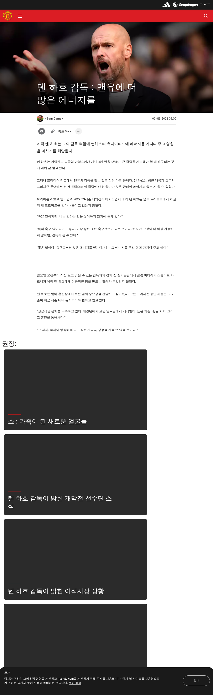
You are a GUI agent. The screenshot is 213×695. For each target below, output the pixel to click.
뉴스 (44, 544)
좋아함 (64, 532)
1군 (136, 532)
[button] (20, 16)
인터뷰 (45, 532)
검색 (60, 544)
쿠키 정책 (75, 682)
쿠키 (8, 673)
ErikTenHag (155, 532)
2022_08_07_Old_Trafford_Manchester (101, 532)
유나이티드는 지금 (84, 544)
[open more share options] (78, 131)
